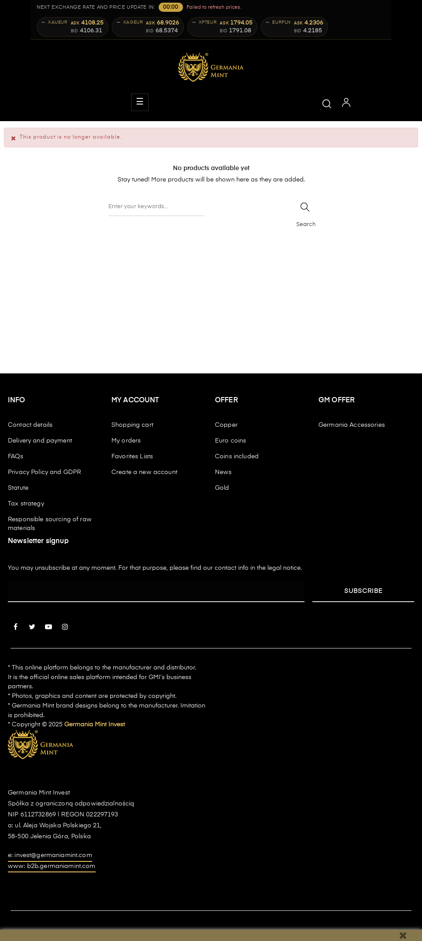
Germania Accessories (351, 425)
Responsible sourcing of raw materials (50, 523)
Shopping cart (132, 425)
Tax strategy (26, 504)
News (223, 472)
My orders (126, 441)
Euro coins (230, 441)
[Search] (156, 207)
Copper (226, 425)
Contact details (30, 425)
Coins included (237, 456)
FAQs (16, 456)
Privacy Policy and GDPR (44, 472)
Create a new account (144, 472)
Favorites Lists (132, 456)
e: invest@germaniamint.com (50, 855)
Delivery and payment (40, 441)
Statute (18, 488)
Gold (222, 488)
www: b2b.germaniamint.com (52, 866)
